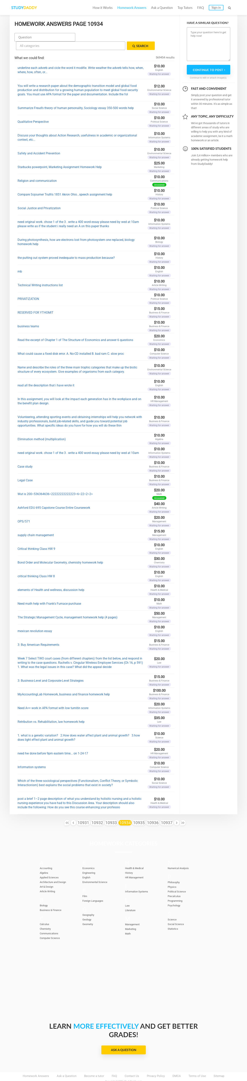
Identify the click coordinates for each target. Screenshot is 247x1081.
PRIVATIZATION (28, 288)
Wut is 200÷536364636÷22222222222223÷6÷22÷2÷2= (55, 484)
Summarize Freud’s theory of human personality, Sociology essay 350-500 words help (76, 98)
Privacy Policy (156, 1065)
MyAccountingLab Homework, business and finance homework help (64, 684)
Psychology (175, 895)
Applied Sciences (51, 867)
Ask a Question (162, 8)
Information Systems (138, 881)
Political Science (178, 881)
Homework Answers (131, 8)
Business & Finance (52, 900)
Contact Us (132, 1065)
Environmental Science (97, 872)
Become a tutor (94, 1065)
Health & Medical (136, 858)
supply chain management (36, 525)
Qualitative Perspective (33, 111)
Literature (131, 900)
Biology (44, 895)
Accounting (47, 858)
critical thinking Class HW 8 (36, 566)
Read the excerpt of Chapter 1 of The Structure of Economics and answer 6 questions (75, 330)
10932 (97, 812)
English (87, 867)
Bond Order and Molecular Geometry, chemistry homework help (60, 552)
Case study (25, 456)
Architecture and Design (55, 872)
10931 (83, 812)
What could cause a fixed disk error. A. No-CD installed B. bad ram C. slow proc (71, 343)
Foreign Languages (94, 890)
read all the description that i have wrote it (46, 375)
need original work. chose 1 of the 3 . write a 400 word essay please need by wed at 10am (78, 442)
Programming (176, 890)
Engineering (89, 862)
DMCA (177, 1065)
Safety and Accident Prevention (39, 143)
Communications (51, 923)
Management (133, 914)
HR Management (135, 867)
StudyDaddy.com (133, 1071)
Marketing (131, 918)
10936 (153, 812)
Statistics (174, 918)
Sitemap (219, 1065)
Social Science (177, 914)
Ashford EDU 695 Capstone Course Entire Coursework (54, 497)
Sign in (216, 7)
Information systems (32, 757)
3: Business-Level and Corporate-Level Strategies (51, 670)
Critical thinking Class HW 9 (36, 538)
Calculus (45, 914)
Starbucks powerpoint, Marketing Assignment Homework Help (60, 157)
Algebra (45, 862)
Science (173, 909)
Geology (87, 909)
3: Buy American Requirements (38, 634)
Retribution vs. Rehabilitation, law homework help (51, 711)
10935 (139, 812)
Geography (89, 904)
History (129, 862)
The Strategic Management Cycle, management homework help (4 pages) (68, 607)
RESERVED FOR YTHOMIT (35, 302)
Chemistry (46, 918)
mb (20, 261)
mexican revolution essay (35, 621)
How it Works (103, 8)
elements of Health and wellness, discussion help (51, 580)
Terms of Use (197, 1065)
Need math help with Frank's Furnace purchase (49, 593)
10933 (111, 812)
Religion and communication (37, 170)
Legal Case (25, 470)
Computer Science (51, 927)
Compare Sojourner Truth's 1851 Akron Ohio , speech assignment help (65, 184)
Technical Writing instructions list (40, 275)
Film (85, 886)
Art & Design (48, 876)
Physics (173, 876)
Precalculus (175, 886)
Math (128, 923)
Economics (89, 858)
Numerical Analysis (180, 858)
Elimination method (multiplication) (42, 429)
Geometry (88, 914)
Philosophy (175, 872)
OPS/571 (24, 511)
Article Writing (49, 881)
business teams (28, 316)
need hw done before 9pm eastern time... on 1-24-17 (53, 743)
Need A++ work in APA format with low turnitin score (53, 698)
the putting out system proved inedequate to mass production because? (67, 247)
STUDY (30, 7)
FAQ (200, 8)
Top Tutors (185, 8)
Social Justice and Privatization (39, 198)
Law (127, 895)
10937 (167, 812)
